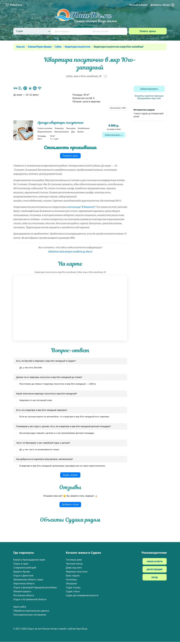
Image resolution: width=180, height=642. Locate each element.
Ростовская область (23, 596)
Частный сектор (74, 564)
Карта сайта (19, 607)
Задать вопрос (70, 475)
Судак (58, 47)
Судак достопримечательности (82, 596)
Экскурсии (71, 584)
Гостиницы (71, 580)
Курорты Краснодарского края (29, 560)
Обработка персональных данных (31, 611)
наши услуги (154, 561)
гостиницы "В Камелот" (81, 207)
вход (154, 577)
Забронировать (113, 135)
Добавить (162, 5)
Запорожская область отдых (28, 580)
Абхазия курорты (22, 592)
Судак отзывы (73, 588)
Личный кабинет (138, 5)
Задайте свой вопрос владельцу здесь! (70, 252)
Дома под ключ (74, 568)
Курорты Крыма (21, 572)
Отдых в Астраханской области (29, 599)
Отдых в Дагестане (23, 576)
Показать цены (70, 156)
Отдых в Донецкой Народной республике (35, 588)
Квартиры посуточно (77, 47)
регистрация (155, 569)
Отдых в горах (20, 564)
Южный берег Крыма (40, 47)
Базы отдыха (72, 576)
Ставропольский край (24, 568)
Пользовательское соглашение (29, 615)
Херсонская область (24, 584)
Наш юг (20, 47)
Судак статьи (73, 592)
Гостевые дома (74, 560)
